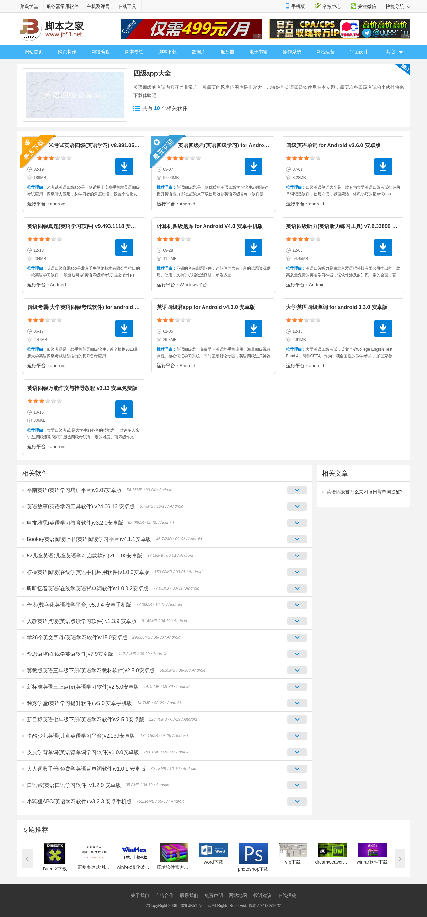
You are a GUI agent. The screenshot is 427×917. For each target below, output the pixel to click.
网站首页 (34, 51)
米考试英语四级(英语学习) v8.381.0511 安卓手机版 (108, 145)
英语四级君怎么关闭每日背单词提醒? (365, 491)
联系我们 (189, 895)
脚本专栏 (134, 51)
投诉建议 (262, 895)
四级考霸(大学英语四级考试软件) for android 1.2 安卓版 (93, 307)
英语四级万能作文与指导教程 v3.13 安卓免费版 (82, 388)
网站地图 (238, 895)
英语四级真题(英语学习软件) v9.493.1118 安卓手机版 (89, 226)
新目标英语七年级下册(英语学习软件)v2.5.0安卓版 (85, 719)
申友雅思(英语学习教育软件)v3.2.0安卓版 (75, 523)
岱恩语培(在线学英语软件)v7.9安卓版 (70, 654)
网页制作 (67, 51)
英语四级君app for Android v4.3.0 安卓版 (206, 307)
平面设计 (359, 51)
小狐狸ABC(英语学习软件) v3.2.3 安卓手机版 (79, 801)
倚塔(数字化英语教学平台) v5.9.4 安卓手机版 (79, 605)
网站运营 (325, 51)
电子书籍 (258, 51)
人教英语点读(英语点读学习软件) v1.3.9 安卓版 (82, 621)
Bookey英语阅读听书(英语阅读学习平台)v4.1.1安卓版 (89, 539)
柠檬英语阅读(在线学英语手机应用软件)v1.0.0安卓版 (88, 572)
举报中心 (331, 6)
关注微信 (367, 6)
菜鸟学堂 (29, 6)
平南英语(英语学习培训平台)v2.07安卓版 (74, 490)
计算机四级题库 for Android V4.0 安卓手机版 (210, 226)
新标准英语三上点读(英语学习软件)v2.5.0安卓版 (83, 687)
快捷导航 (398, 6)
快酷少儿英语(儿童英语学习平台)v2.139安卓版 (81, 736)
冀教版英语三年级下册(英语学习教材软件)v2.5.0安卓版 (91, 670)
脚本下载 (167, 51)
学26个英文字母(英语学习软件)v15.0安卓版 (77, 637)
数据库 (198, 51)
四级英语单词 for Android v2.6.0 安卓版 (333, 145)
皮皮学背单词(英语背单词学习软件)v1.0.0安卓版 (83, 752)
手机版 (298, 6)
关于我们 (140, 895)
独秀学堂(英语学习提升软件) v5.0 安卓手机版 (79, 703)
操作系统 (292, 51)
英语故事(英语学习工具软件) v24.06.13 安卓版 (81, 506)
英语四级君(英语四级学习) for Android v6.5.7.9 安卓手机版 (247, 145)
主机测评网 (98, 6)
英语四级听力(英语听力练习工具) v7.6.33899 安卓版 (347, 226)
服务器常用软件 (63, 6)
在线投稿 (287, 895)
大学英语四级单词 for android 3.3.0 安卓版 (336, 307)
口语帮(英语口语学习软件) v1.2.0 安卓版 (74, 785)
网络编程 (100, 51)
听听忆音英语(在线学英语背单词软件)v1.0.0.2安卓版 (88, 588)
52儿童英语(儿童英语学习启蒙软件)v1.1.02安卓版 (85, 555)
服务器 (227, 51)
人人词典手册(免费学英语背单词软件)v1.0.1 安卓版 (86, 768)
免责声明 (213, 895)
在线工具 (127, 6)
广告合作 (164, 895)
